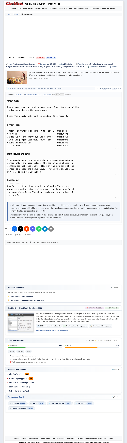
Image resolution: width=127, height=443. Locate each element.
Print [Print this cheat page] (28, 234)
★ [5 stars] (38, 242)
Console (70, 438)
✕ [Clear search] (98, 89)
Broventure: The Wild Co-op (19, 386)
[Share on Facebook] (14, 228)
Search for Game (108, 8)
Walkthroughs (58, 438)
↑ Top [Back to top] (117, 148)
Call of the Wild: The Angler (19, 390)
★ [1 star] (23, 242)
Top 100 (80, 438)
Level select (47, 94)
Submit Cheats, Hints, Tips (95, 438)
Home (14, 8)
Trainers (53, 8)
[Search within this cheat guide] (52, 88)
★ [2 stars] (27, 242)
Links (111, 438)
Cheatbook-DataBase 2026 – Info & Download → (53, 330)
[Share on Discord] (32, 228)
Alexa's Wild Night (16, 374)
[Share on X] (20, 228)
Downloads (45, 438)
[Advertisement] (63, 35)
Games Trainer (20, 438)
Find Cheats (33, 438)
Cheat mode (19, 94)
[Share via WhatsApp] (39, 228)
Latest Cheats (41, 8)
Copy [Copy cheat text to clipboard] (18, 234)
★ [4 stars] (34, 242)
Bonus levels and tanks (33, 94)
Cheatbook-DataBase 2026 (78, 8)
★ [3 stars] (30, 242)
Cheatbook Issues (26, 8)
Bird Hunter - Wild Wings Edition (21, 382)
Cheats (62, 8)
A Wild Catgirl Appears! (18, 378)
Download (95, 8)
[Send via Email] (51, 228)
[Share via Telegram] (45, 228)
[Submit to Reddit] (26, 228)
